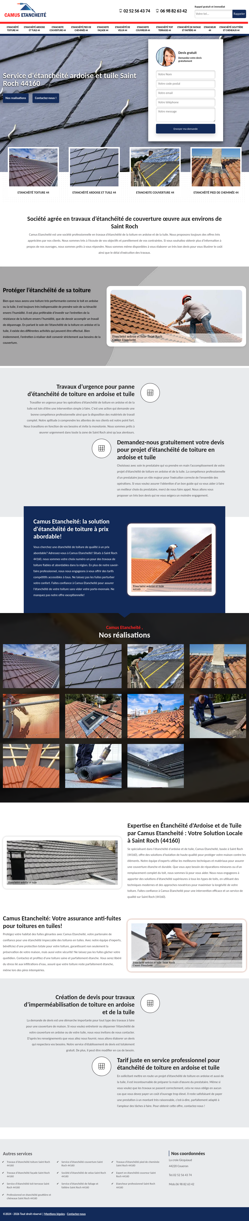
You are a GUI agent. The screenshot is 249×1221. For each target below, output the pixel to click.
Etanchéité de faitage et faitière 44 (189, 29)
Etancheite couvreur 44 (143, 29)
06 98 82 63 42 (171, 11)
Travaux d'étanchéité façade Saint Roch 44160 (28, 1174)
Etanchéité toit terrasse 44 (164, 29)
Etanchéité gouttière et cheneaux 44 (231, 29)
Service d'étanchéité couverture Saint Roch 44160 (82, 1163)
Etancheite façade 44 (103, 29)
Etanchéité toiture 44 (13, 29)
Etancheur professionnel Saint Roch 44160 (135, 1185)
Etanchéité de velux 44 (122, 29)
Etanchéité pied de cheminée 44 (81, 29)
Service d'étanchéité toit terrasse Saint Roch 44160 (28, 1185)
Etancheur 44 (210, 29)
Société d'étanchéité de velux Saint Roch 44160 (83, 1174)
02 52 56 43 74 (134, 11)
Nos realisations (15, 98)
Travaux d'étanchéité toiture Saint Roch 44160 (28, 1163)
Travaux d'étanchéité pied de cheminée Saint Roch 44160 (137, 1163)
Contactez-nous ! (46, 98)
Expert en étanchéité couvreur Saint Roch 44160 (136, 1174)
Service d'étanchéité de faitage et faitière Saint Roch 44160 (79, 1185)
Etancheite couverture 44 (58, 29)
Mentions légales (54, 1214)
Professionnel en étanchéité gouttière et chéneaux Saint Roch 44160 (29, 1196)
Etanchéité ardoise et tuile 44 (34, 29)
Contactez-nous (76, 1214)
